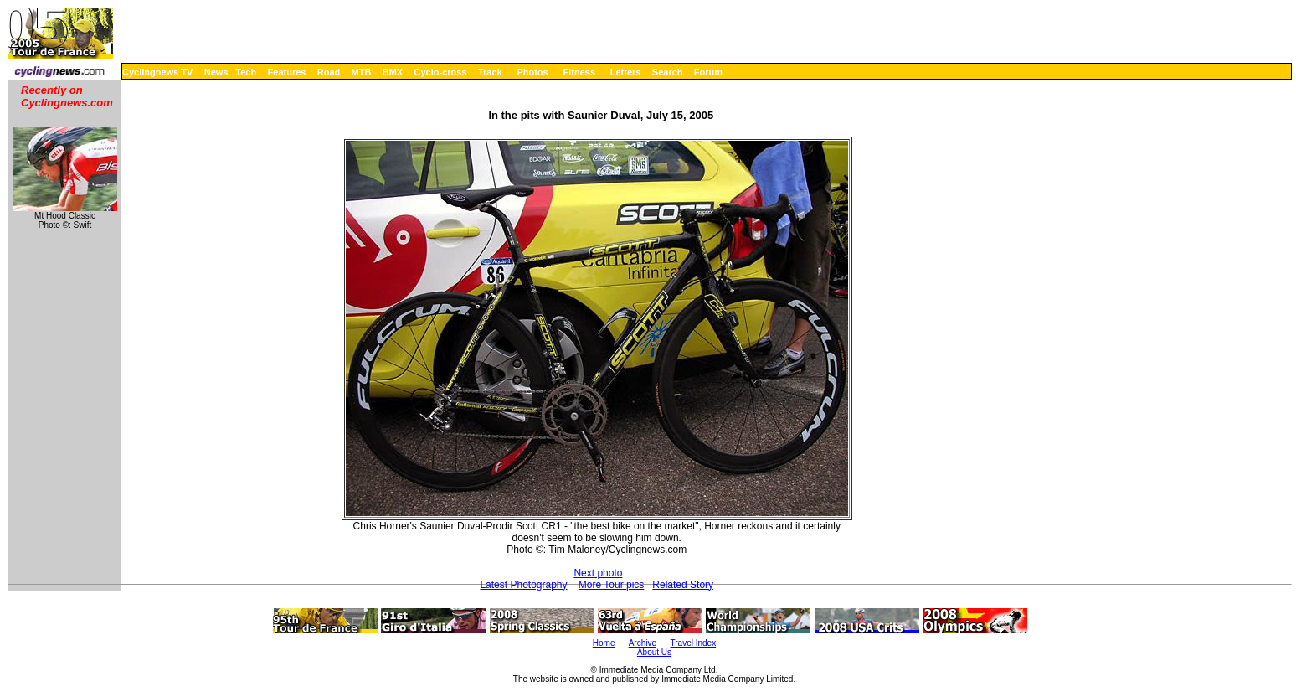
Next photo (597, 573)
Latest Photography (523, 585)
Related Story (682, 585)
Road (329, 72)
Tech (245, 72)
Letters (625, 72)
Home (604, 643)
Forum (708, 72)
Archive (642, 643)
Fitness (579, 72)
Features (287, 72)
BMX (393, 72)
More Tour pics (611, 585)
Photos (532, 72)
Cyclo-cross (440, 72)
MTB (362, 72)
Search (667, 72)
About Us (654, 652)
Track (490, 72)
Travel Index (694, 643)
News (216, 72)
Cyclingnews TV (157, 72)
